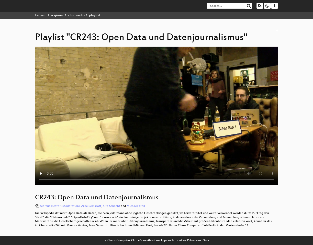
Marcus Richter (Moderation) (60, 206)
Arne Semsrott (91, 206)
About (151, 240)
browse (40, 15)
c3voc (206, 240)
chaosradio (76, 15)
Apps (163, 240)
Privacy (192, 240)
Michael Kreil (136, 206)
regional (57, 15)
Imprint (177, 240)
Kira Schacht (111, 206)
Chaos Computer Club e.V (124, 240)
